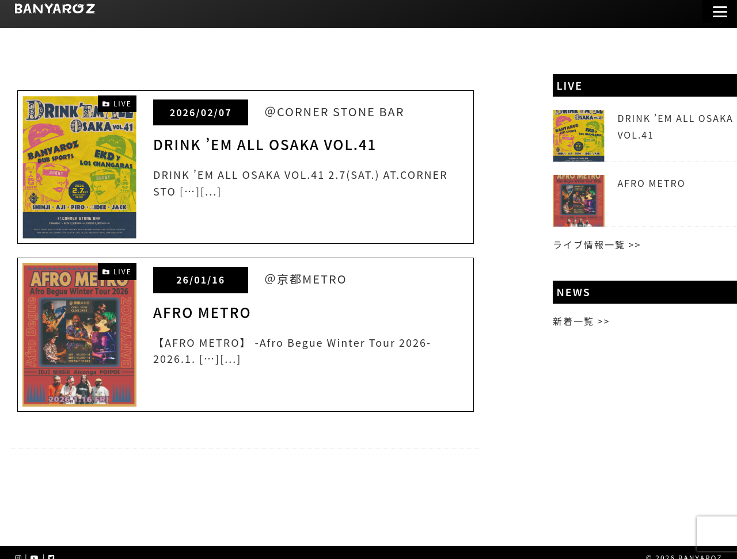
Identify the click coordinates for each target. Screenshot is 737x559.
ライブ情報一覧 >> (597, 244)
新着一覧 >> (581, 321)
